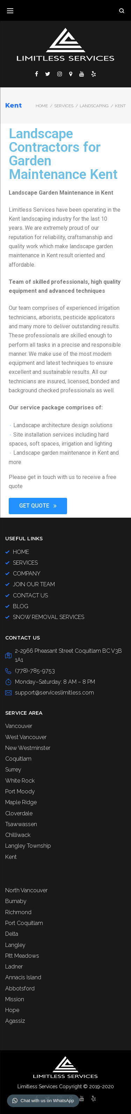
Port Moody (20, 791)
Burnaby (16, 901)
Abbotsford (20, 988)
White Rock (20, 780)
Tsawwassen (21, 824)
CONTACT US (30, 595)
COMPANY (27, 573)
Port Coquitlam (24, 923)
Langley (15, 945)
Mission (14, 999)
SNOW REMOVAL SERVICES (48, 617)
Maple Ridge (21, 802)
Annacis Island (23, 977)
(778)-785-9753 (35, 670)
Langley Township (28, 845)
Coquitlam (18, 758)
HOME (21, 552)
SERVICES (63, 105)
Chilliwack (17, 835)
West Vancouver (25, 737)
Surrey (13, 769)
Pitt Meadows (22, 955)
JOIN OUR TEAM (34, 584)
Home (42, 105)
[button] (38, 506)
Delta (11, 934)
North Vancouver (26, 890)
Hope (12, 1010)
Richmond (18, 912)
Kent (11, 857)
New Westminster (27, 748)
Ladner (14, 966)
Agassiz (15, 1021)
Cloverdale (18, 813)
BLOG (20, 606)
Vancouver (18, 726)
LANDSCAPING (94, 105)
